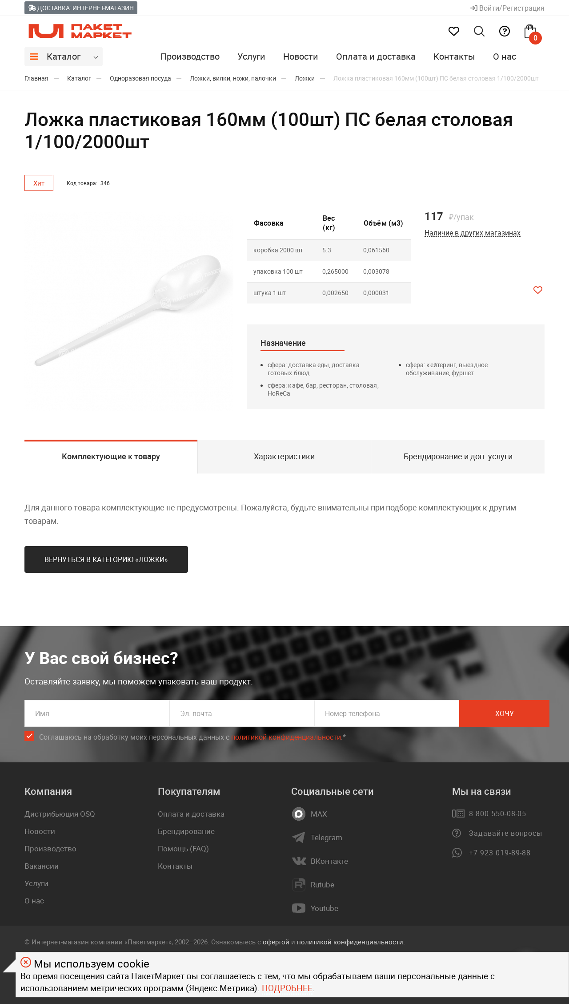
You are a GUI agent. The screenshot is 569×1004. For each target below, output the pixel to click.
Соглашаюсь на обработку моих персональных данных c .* (192, 737)
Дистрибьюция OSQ (59, 814)
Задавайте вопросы (505, 833)
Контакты (454, 56)
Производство (190, 56)
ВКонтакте (329, 861)
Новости (300, 56)
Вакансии (41, 866)
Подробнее (287, 988)
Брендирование (186, 831)
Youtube (324, 908)
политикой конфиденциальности (286, 737)
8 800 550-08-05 (497, 813)
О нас (504, 56)
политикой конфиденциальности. (351, 941)
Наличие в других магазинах (473, 233)
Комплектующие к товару (111, 456)
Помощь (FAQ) (183, 848)
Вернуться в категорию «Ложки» (106, 559)
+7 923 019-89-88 (500, 852)
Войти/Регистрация (507, 8)
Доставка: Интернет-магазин (81, 8)
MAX (319, 814)
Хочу (504, 713)
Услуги (251, 56)
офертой (276, 941)
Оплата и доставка (376, 56)
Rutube (322, 885)
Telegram (326, 837)
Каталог (63, 56)
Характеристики (284, 456)
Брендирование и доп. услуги (458, 456)
